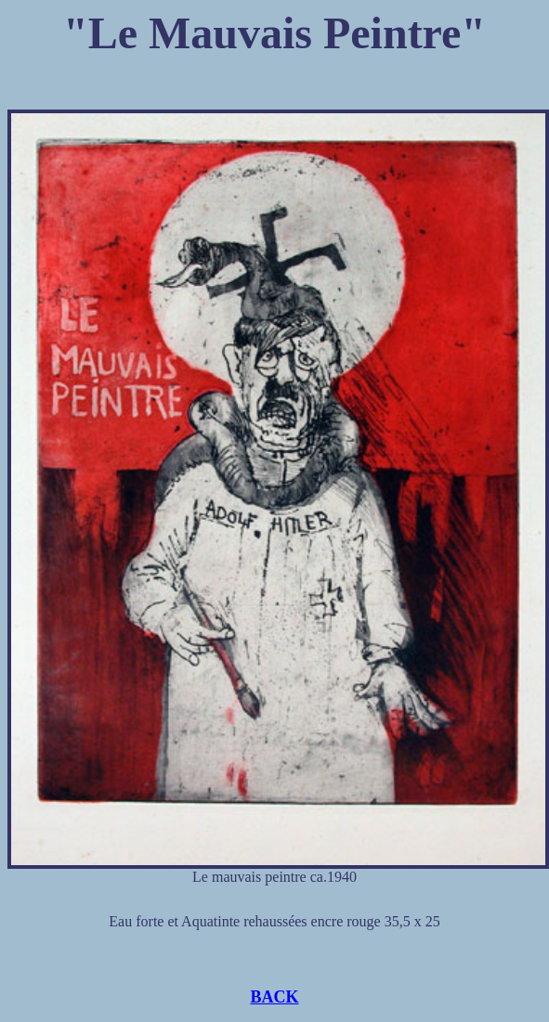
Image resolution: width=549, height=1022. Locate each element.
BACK (274, 997)
